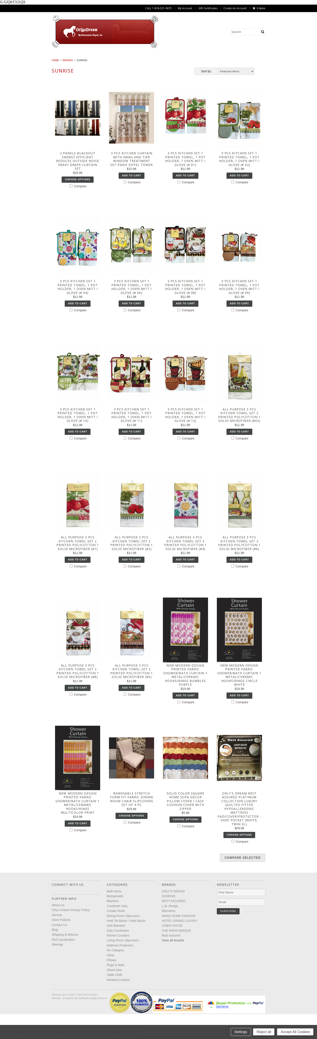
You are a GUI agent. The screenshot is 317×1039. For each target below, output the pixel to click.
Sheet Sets (295, 62)
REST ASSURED (174, 926)
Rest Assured (171, 960)
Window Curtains (173, 67)
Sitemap (57, 969)
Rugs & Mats (266, 62)
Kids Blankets (286, 57)
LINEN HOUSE (172, 950)
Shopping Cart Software (75, 1023)
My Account (185, 8)
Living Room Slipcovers (109, 62)
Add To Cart (131, 200)
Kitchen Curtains (65, 62)
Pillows (240, 62)
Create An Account (235, 8)
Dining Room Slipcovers (188, 57)
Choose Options (77, 204)
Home (55, 85)
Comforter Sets (113, 57)
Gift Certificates (207, 8)
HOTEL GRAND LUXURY (179, 945)
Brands (68, 85)
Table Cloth (139, 67)
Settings (240, 1032)
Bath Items (27, 57)
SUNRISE (168, 921)
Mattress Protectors (156, 62)
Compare (78, 211)
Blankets (83, 57)
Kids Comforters (27, 62)
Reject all (264, 1032)
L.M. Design (170, 931)
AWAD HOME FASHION (178, 940)
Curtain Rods (147, 57)
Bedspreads (56, 57)
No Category (195, 62)
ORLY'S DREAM (173, 916)
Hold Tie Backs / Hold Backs (241, 57)
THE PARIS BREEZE (176, 955)
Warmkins (168, 935)
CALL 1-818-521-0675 (158, 8)
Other (220, 62)
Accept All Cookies (295, 1032)
